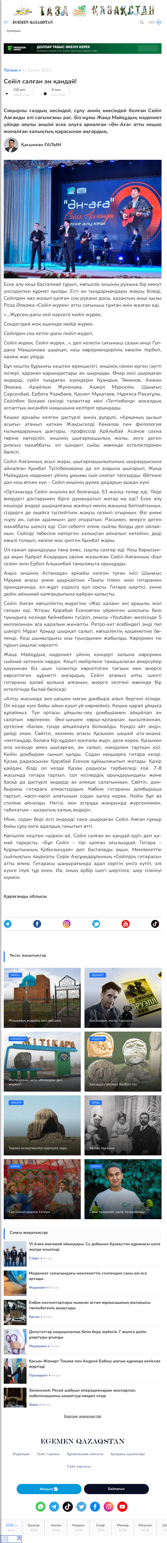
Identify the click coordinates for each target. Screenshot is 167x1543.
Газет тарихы (48, 1454)
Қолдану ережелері (128, 1454)
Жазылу (49, 1489)
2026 (11, 1528)
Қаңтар (33, 1528)
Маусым (145, 1528)
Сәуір (100, 1528)
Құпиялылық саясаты (85, 1454)
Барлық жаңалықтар (82, 1416)
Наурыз (78, 1528)
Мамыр (122, 1528)
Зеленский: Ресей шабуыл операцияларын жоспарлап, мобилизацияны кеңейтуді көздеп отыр (82, 1393)
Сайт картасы (79, 1466)
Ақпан (55, 1528)
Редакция (21, 1454)
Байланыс (116, 1488)
